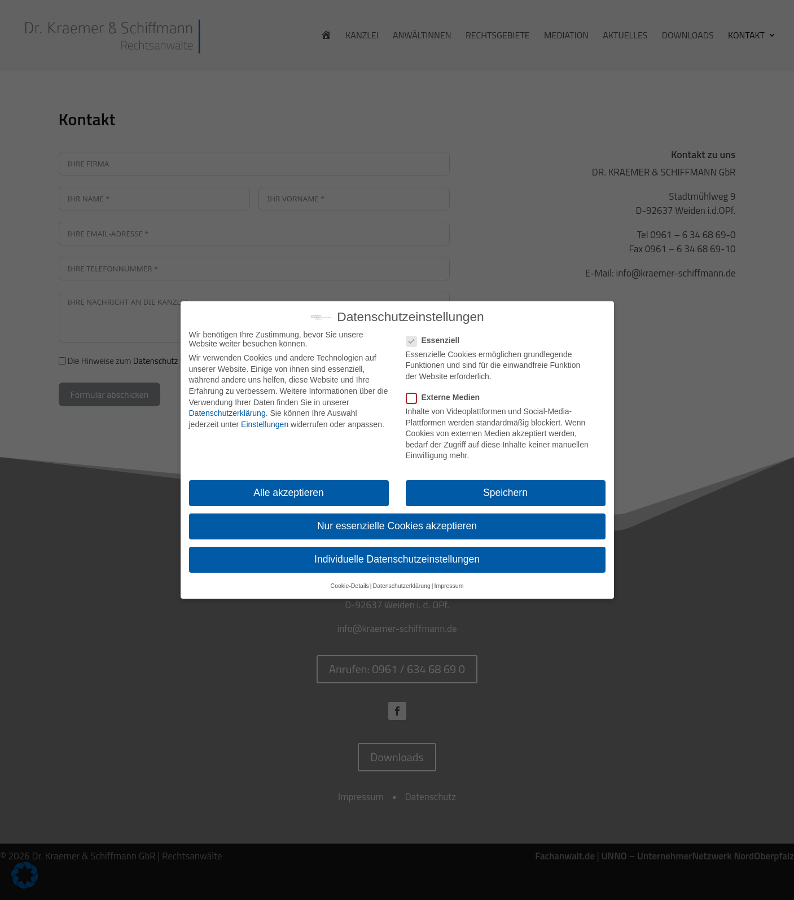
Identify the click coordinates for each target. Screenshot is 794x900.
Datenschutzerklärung (227, 413)
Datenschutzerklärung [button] (402, 585)
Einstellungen (264, 424)
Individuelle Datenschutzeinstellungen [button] (397, 559)
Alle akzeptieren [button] (288, 492)
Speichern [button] (505, 492)
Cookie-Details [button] (350, 585)
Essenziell (438, 340)
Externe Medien (447, 397)
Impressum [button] (448, 585)
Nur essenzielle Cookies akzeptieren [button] (397, 526)
